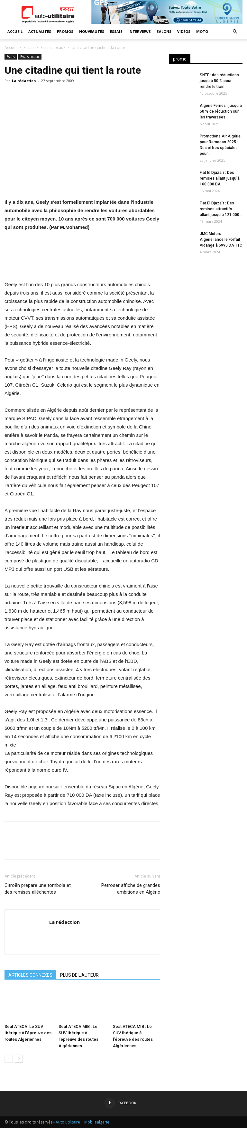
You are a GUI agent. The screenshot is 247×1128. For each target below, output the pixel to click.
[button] (234, 32)
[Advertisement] (205, 300)
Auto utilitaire (68, 1122)
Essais (116, 31)
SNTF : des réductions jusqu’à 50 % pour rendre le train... (219, 81)
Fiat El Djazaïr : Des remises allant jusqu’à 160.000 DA (220, 178)
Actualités (39, 31)
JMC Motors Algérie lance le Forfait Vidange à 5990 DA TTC (221, 239)
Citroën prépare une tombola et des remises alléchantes (38, 888)
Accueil (15, 31)
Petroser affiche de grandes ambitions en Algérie (130, 888)
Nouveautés (91, 31)
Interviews (139, 31)
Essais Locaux (53, 47)
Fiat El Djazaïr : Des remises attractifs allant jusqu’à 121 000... (221, 209)
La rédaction (24, 80)
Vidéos (183, 31)
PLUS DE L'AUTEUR (79, 975)
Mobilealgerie (96, 1122)
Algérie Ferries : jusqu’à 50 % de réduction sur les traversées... (221, 111)
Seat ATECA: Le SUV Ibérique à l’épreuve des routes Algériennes (28, 1033)
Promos (65, 31)
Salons (164, 31)
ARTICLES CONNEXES (30, 975)
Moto (202, 31)
